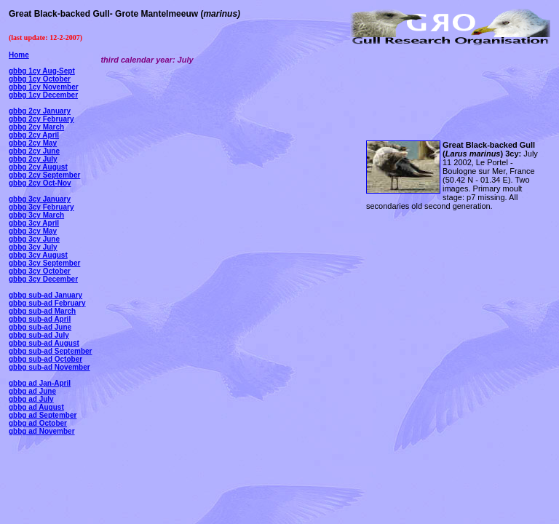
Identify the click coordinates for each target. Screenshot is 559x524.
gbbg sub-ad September (50, 351)
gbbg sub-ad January (45, 295)
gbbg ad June (32, 391)
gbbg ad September (42, 415)
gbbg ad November (42, 431)
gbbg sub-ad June (40, 327)
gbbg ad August (36, 407)
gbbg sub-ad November (49, 367)
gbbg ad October (38, 423)
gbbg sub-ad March (42, 311)
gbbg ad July (31, 399)
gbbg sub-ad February (47, 303)
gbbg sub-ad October (45, 359)
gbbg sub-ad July (39, 335)
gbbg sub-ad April (40, 319)
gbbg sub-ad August (44, 343)
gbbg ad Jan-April (40, 383)
